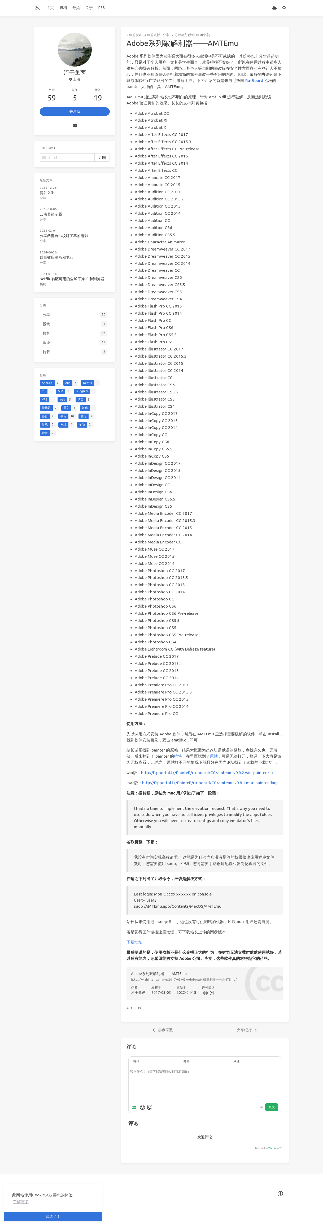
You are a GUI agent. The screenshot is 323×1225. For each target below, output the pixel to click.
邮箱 (186, 1061)
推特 (178, 756)
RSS (101, 8)
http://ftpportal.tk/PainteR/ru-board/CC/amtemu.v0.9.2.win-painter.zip (207, 772)
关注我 (74, 111)
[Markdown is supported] (135, 1107)
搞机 (44, 281)
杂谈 (44, 197)
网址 (236, 1061)
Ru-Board (254, 80)
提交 (272, 1107)
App (133, 1008)
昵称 (136, 1061)
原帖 (214, 756)
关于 (89, 8)
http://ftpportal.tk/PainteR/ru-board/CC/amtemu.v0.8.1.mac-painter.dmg (210, 782)
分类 (76, 8)
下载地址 (134, 942)
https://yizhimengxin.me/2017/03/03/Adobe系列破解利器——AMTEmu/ (184, 979)
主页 (50, 8)
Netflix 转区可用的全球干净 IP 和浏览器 (72, 276)
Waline (272, 1148)
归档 (63, 8)
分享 (166, 35)
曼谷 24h (48, 192)
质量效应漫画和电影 (57, 255)
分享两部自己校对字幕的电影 (64, 234)
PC (140, 1008)
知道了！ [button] (53, 1216)
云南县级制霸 (51, 213)
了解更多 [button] (21, 1202)
